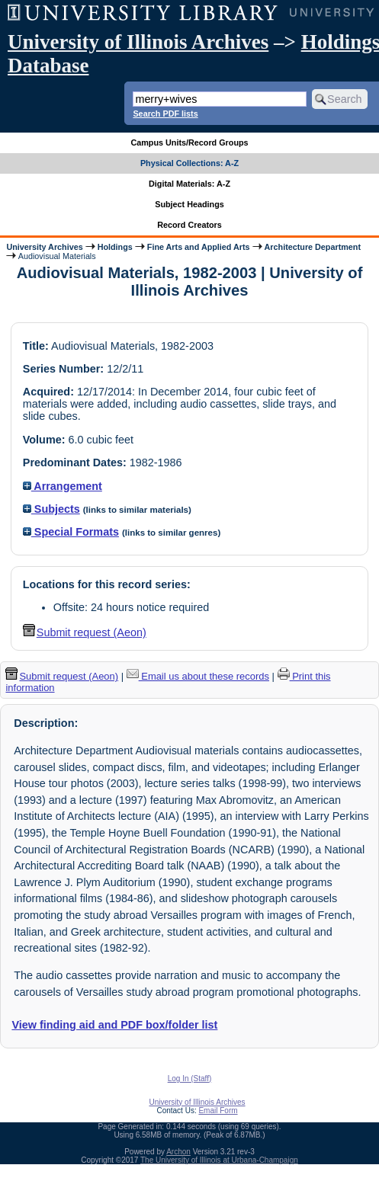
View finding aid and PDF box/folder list (114, 1025)
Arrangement (62, 486)
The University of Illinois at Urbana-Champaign (219, 1160)
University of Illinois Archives (138, 41)
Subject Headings (189, 204)
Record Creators (189, 224)
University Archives (44, 246)
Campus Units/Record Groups (189, 142)
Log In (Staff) (190, 1078)
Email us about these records (198, 676)
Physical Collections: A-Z (189, 163)
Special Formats (71, 532)
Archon (178, 1151)
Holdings (115, 246)
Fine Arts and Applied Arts (198, 246)
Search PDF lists (165, 113)
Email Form (217, 1110)
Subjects (51, 509)
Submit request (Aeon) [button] (84, 632)
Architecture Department (313, 246)
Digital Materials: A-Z (189, 183)
